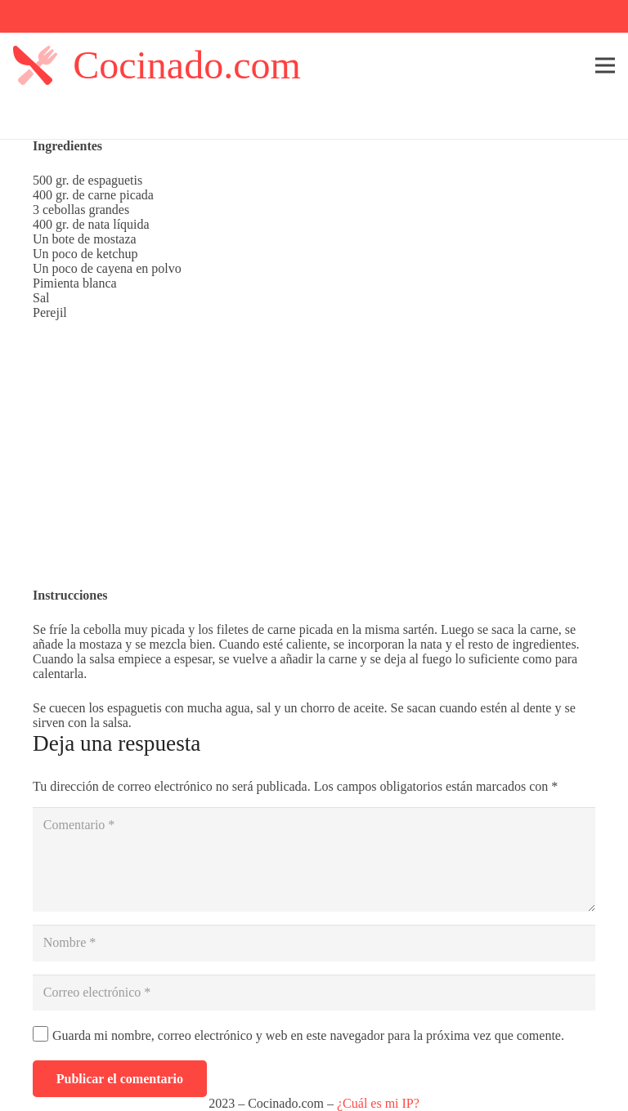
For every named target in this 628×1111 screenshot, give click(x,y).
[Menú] (605, 65)
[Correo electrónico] (314, 993)
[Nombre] (314, 943)
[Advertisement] (314, 454)
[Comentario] (314, 859)
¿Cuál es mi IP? (378, 1103)
